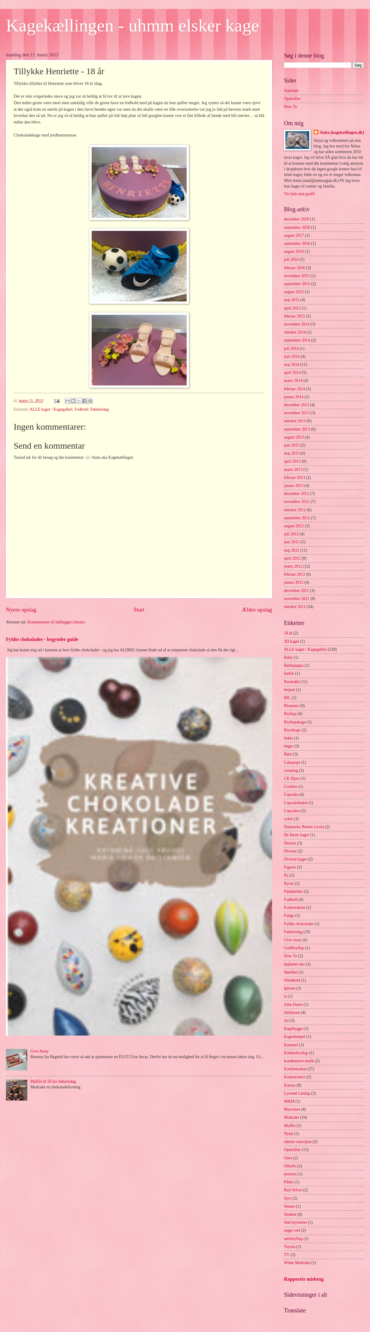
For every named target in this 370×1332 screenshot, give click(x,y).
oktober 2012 (295, 510)
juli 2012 (291, 534)
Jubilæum (292, 1012)
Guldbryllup (294, 948)
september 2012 (297, 518)
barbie (289, 673)
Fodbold (81, 409)
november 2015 (296, 276)
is (285, 996)
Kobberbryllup (296, 1053)
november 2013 (296, 413)
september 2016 (297, 243)
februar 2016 (294, 268)
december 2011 (296, 590)
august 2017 (294, 235)
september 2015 (297, 284)
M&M (289, 1101)
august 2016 (294, 251)
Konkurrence (294, 1077)
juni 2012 (292, 542)
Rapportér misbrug (304, 1279)
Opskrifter (292, 98)
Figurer (290, 867)
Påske (288, 1182)
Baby (288, 657)
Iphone (289, 988)
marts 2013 (293, 469)
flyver (289, 883)
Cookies (290, 786)
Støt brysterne (295, 1222)
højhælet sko (294, 964)
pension (290, 1174)
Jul (286, 1020)
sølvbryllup (293, 1238)
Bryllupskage (295, 722)
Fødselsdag (99, 409)
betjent (289, 690)
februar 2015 (294, 316)
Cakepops (292, 762)
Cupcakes (292, 811)
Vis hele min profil (299, 194)
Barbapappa (294, 665)
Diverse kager (295, 859)
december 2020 (296, 219)
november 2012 (296, 501)
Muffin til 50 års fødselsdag (53, 1081)
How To (290, 106)
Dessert (290, 843)
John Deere (293, 1004)
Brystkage (292, 730)
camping (291, 770)
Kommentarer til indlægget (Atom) (56, 622)
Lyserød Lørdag (297, 1093)
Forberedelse (294, 907)
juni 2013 (292, 445)
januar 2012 (294, 582)
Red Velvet (293, 1190)
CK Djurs (292, 778)
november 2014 (296, 324)
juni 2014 (292, 356)
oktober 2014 (295, 332)
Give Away (40, 1051)
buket (288, 738)
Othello (290, 1166)
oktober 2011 (295, 606)
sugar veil (292, 1230)
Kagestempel (294, 1036)
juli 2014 (291, 348)
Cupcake (291, 794)
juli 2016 (291, 259)
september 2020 (297, 227)
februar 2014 (294, 389)
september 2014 (297, 340)
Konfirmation (295, 1069)
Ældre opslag (257, 610)
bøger (288, 746)
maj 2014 (291, 364)
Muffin (290, 1125)
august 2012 (294, 526)
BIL (287, 698)
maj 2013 (291, 453)
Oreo (288, 1158)
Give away (292, 940)
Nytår (288, 1133)
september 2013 (297, 429)
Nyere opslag (21, 610)
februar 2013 (294, 477)
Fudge (289, 915)
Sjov (287, 1198)
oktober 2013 (295, 421)
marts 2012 (293, 566)
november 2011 (296, 598)
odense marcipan (298, 1141)
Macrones (292, 1109)
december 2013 (296, 405)
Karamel (291, 1045)
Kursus (290, 1085)
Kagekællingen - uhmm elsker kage (132, 25)
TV (286, 1254)
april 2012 (292, 558)
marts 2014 (293, 380)
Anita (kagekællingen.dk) (342, 132)
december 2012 (296, 493)
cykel (288, 819)
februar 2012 (294, 574)
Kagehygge (293, 1028)
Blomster (291, 706)
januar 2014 (294, 397)
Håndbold (292, 980)
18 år (288, 633)
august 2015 (294, 292)
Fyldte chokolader (299, 924)
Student (290, 1214)
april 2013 (292, 461)
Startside (291, 90)
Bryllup (290, 714)
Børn (288, 754)
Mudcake (291, 1117)
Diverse (290, 851)
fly (286, 875)
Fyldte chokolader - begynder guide (42, 639)
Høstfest (291, 972)
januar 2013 (294, 485)
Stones (289, 1206)
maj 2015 (291, 300)
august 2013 (294, 437)
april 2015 (292, 308)
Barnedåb (292, 682)
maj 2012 (291, 550)
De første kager (296, 835)
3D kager (291, 641)
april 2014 (292, 372)
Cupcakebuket (295, 803)
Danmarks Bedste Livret (304, 827)
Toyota (289, 1246)
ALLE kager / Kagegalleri (51, 409)
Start (139, 610)
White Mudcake (297, 1262)
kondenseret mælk (299, 1061)
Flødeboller (293, 891)
